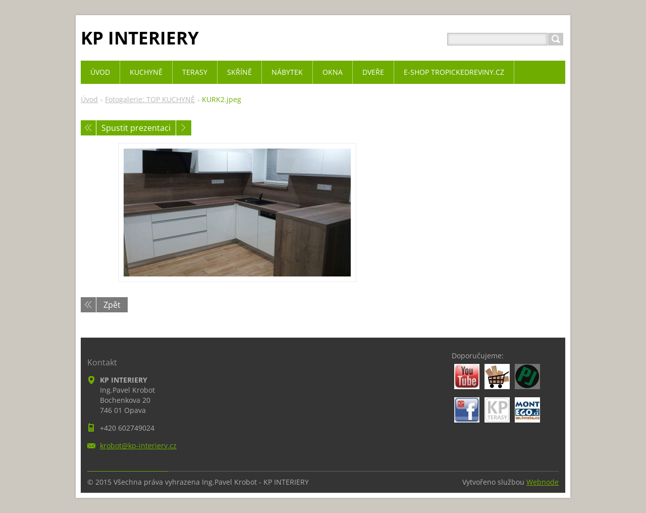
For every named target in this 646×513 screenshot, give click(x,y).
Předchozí (88, 127)
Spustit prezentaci (136, 127)
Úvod (89, 99)
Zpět (112, 304)
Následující (183, 127)
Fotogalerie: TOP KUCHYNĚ (150, 99)
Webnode (542, 482)
